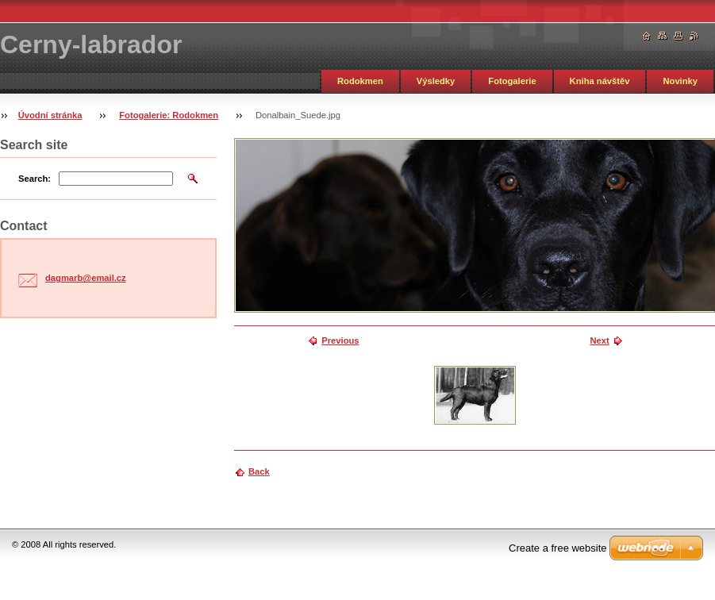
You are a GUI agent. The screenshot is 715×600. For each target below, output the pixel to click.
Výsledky (436, 81)
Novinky (680, 81)
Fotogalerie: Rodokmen (168, 115)
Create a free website (558, 548)
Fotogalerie (512, 81)
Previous (340, 340)
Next (599, 340)
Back (259, 471)
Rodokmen (360, 81)
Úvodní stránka (50, 115)
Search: (34, 178)
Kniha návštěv (600, 81)
